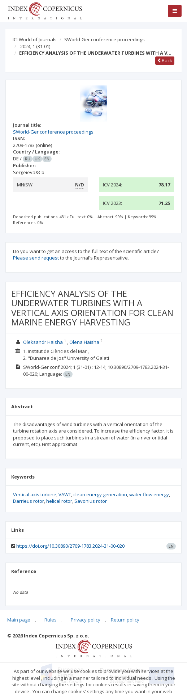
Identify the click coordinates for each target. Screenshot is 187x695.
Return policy (125, 619)
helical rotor (59, 501)
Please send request (36, 257)
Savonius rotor (90, 501)
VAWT (64, 494)
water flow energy (149, 494)
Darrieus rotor (28, 501)
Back (164, 60)
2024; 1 (35, 46)
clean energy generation (100, 494)
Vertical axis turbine (34, 494)
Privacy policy (85, 619)
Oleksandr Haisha (43, 342)
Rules (50, 619)
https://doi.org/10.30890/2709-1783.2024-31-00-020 (70, 546)
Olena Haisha (84, 342)
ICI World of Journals (35, 39)
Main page (18, 619)
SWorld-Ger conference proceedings (104, 39)
